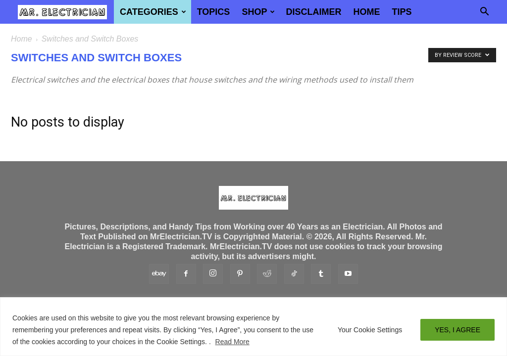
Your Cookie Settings (370, 330)
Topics (213, 12)
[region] (253, 326)
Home (366, 12)
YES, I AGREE (457, 330)
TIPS (401, 12)
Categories (153, 12)
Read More (232, 342)
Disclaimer (313, 12)
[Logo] (62, 12)
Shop (258, 12)
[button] (484, 12)
